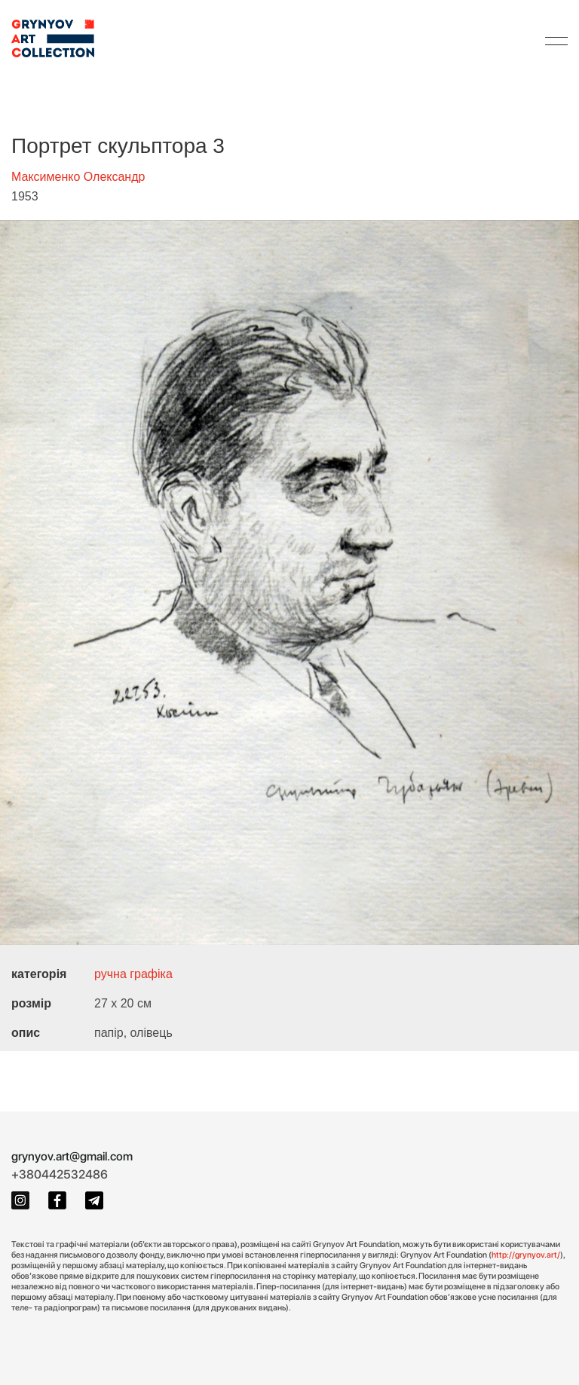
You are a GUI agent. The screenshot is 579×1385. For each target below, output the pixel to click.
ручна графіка (133, 974)
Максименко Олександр (78, 176)
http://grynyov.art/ (526, 1254)
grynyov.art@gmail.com (72, 1156)
